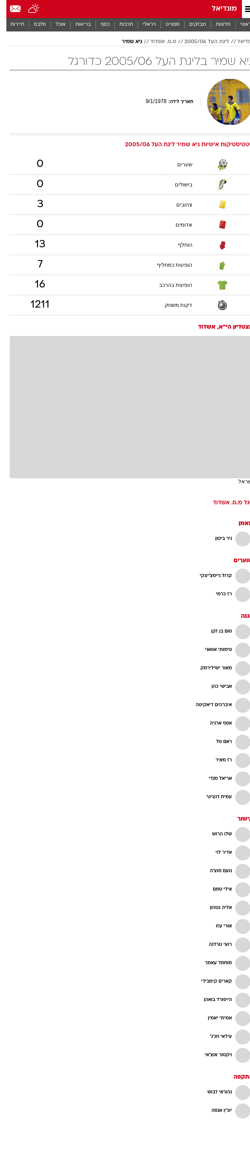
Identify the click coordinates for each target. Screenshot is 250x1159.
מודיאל (239, 42)
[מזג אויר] (28, 9)
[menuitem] (216, 24)
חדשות (216, 24)
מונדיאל (218, 8)
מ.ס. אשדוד (157, 42)
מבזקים (191, 24)
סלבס (33, 24)
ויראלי (142, 24)
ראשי (239, 24)
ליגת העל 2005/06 (200, 42)
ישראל (239, 481)
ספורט (166, 24)
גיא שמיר (125, 42)
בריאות (76, 24)
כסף (98, 24)
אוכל (54, 24)
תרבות (120, 24)
